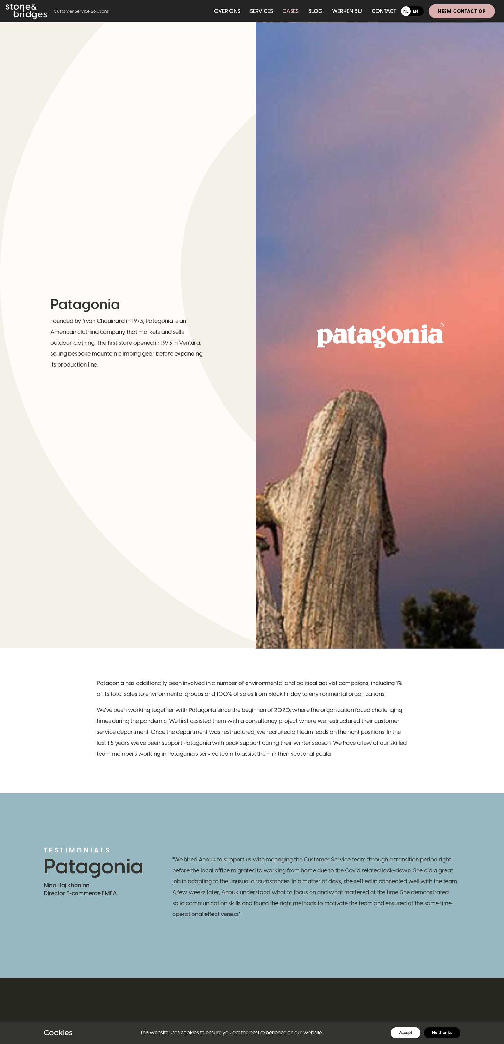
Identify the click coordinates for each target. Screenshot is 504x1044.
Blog (315, 11)
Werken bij (347, 11)
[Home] (57, 11)
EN (415, 11)
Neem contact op (462, 11)
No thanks (442, 1032)
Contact (384, 11)
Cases (291, 11)
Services (261, 11)
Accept (405, 1032)
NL (405, 11)
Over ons (227, 11)
